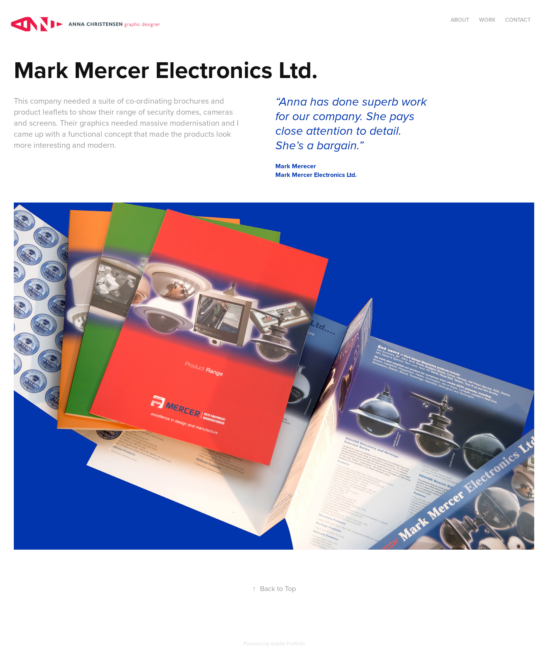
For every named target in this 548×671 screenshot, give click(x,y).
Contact (518, 20)
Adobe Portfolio (288, 643)
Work (487, 20)
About (460, 20)
